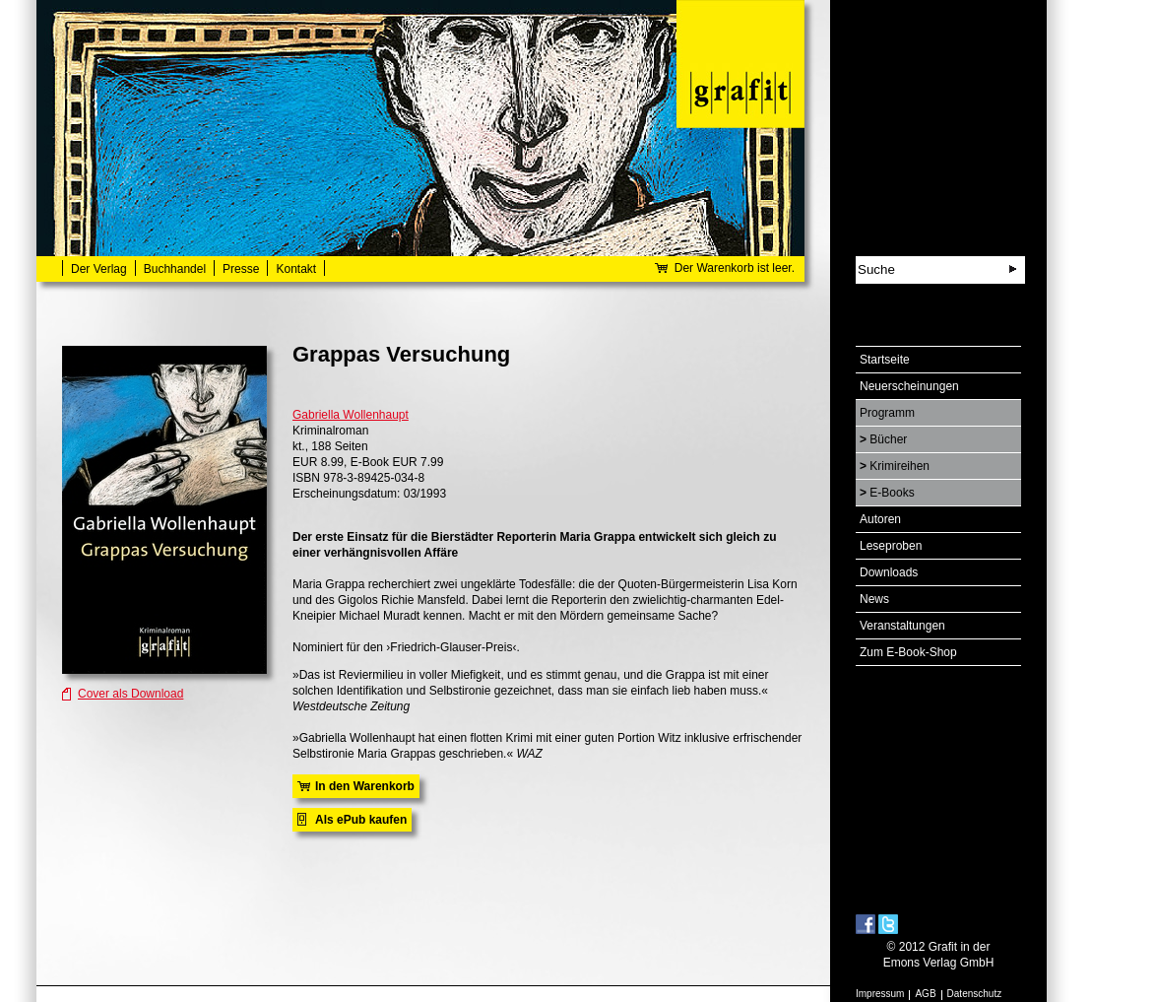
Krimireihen (899, 466)
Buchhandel (175, 269)
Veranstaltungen (902, 626)
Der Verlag (99, 269)
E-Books (891, 493)
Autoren (880, 519)
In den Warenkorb (365, 786)
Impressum (880, 993)
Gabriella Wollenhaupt (350, 415)
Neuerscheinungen (909, 386)
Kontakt (296, 269)
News (874, 599)
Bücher (888, 439)
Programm (887, 413)
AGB (925, 993)
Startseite (885, 360)
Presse (241, 269)
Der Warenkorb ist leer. (734, 268)
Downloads (889, 572)
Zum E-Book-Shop (908, 652)
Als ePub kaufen (361, 820)
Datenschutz (974, 993)
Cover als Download (130, 694)
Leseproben (891, 546)
